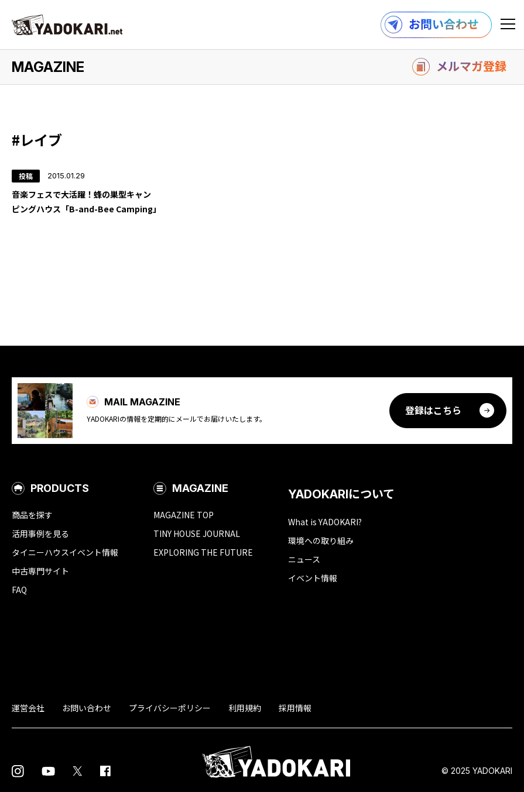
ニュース (304, 559)
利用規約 (244, 708)
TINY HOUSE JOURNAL (196, 533)
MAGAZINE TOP (183, 515)
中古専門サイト (40, 571)
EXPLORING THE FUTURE (203, 552)
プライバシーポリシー (170, 708)
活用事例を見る (40, 533)
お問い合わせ (86, 708)
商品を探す (32, 515)
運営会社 (28, 708)
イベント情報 (312, 578)
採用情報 (295, 708)
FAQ (19, 589)
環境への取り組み (321, 540)
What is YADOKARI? (325, 522)
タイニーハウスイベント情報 (65, 552)
